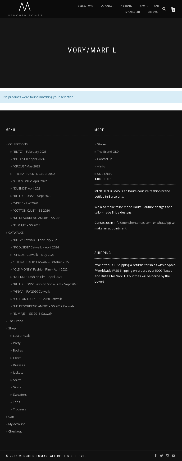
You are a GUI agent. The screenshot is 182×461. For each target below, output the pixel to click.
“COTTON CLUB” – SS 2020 (31, 210)
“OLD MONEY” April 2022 (30, 181)
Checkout (154, 12)
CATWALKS (106, 5)
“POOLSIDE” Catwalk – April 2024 (36, 247)
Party (17, 343)
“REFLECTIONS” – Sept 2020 (32, 196)
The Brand (126, 5)
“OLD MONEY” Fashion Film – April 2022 (40, 269)
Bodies (18, 350)
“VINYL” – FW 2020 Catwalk (31, 291)
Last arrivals (22, 335)
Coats (17, 358)
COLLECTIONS (85, 5)
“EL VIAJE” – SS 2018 (26, 225)
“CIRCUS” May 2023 (26, 166)
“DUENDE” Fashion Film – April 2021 (37, 277)
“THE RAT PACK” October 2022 (34, 173)
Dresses (19, 365)
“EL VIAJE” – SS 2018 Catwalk (32, 313)
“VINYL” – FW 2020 (25, 203)
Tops (16, 402)
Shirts (17, 380)
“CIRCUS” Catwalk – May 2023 (34, 254)
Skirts (17, 387)
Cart (157, 5)
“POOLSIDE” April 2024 (28, 159)
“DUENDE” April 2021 (27, 188)
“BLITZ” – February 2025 (29, 151)
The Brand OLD (108, 151)
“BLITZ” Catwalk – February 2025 (36, 240)
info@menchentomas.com (132, 222)
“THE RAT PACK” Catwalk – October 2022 (41, 262)
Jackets (18, 372)
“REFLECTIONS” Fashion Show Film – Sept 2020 (45, 284)
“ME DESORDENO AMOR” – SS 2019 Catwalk (43, 306)
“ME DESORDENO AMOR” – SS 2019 (37, 218)
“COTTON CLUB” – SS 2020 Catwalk (37, 299)
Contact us (104, 159)
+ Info (101, 166)
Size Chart (104, 173)
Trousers (19, 409)
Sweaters (20, 394)
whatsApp (164, 222)
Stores (102, 144)
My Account (132, 12)
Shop (143, 5)
